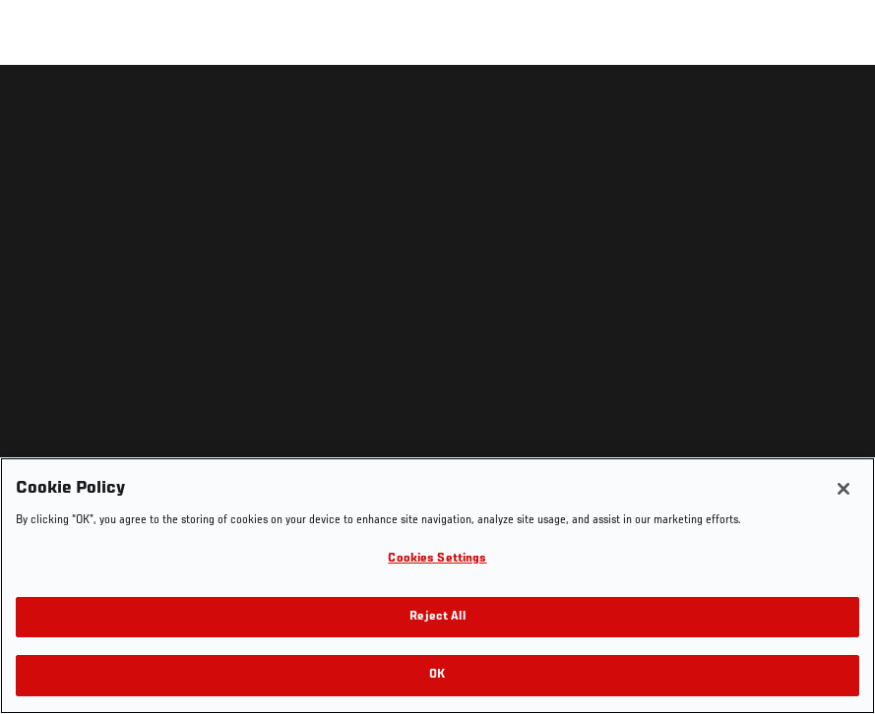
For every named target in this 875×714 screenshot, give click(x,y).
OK (437, 675)
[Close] (843, 488)
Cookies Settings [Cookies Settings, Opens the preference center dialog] (437, 559)
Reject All (437, 617)
